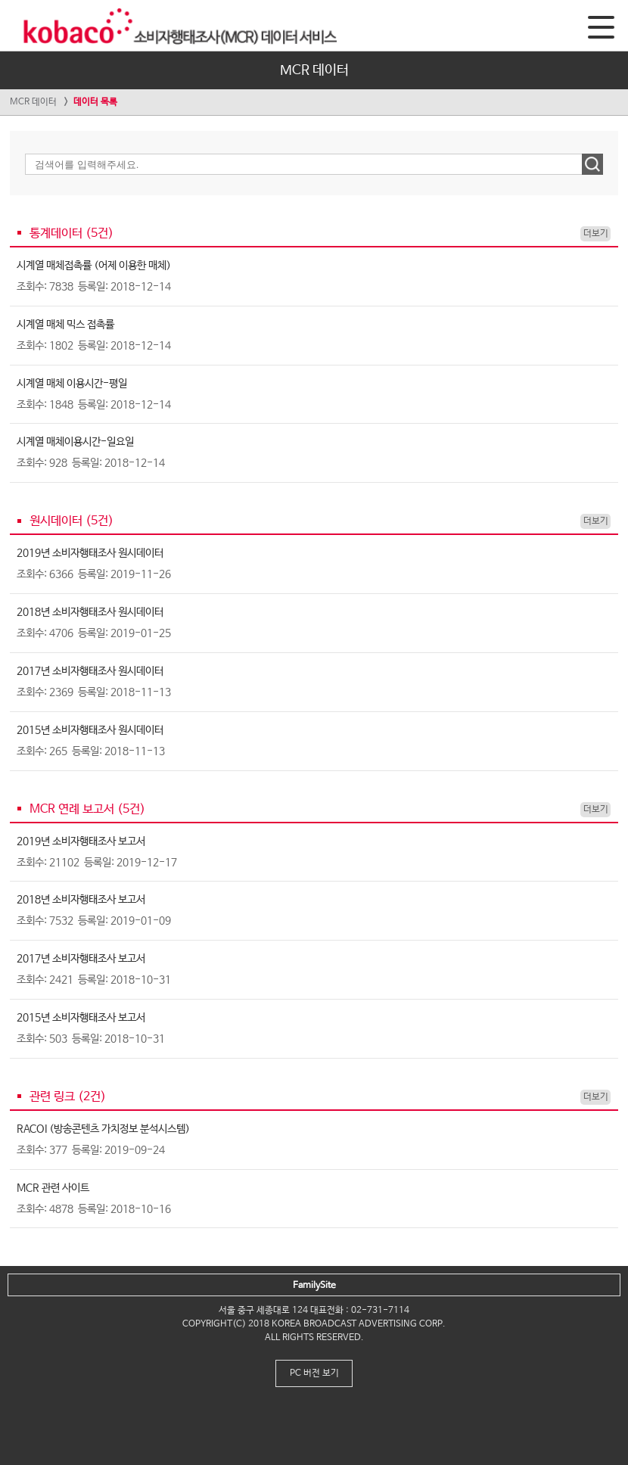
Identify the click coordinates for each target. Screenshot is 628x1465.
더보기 (595, 234)
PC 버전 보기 (314, 1373)
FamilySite (314, 1285)
